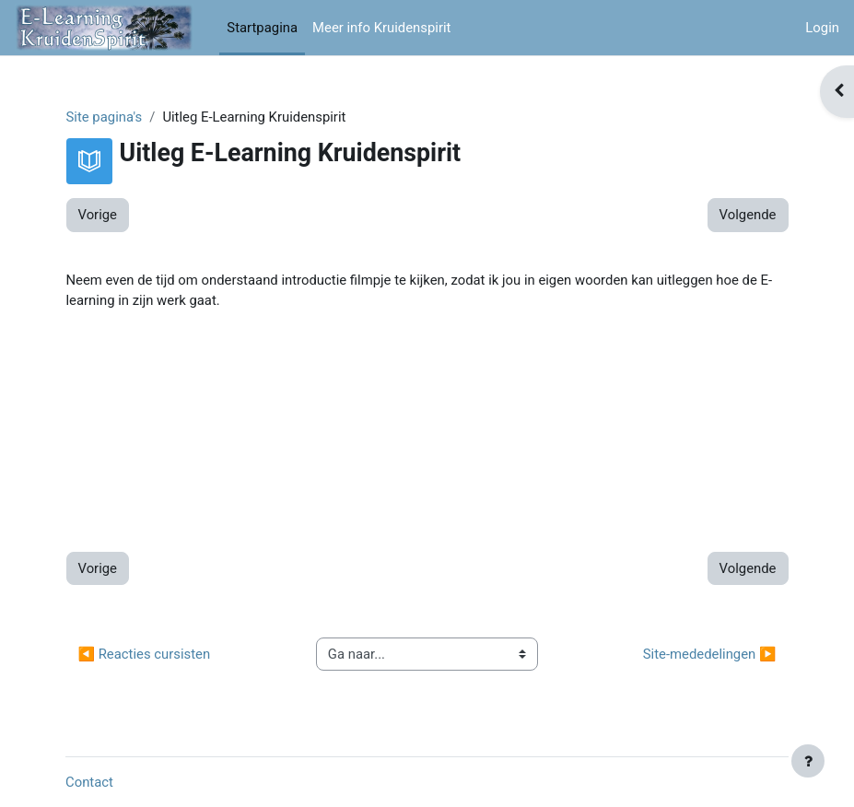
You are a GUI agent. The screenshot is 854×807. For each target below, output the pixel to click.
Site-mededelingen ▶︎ (710, 654)
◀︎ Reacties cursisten (144, 654)
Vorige (97, 214)
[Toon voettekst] (808, 761)
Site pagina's (104, 117)
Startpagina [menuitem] (262, 27)
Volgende (748, 214)
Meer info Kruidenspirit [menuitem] (381, 27)
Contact (89, 782)
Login (822, 27)
